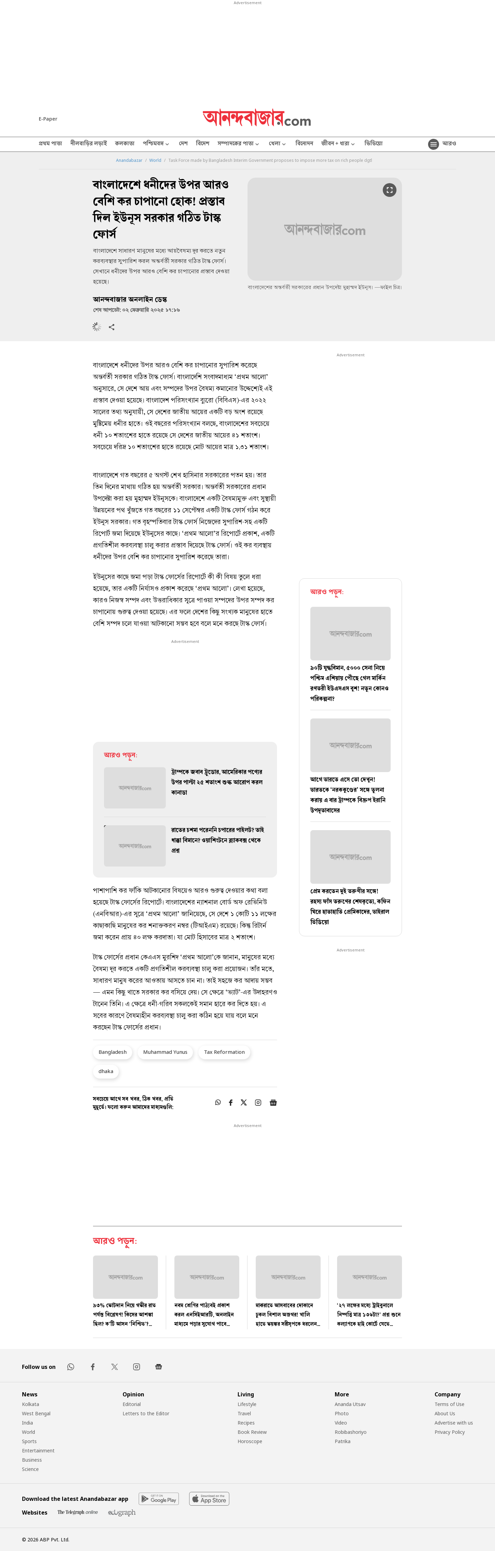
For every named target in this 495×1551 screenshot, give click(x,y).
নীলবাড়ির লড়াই (88, 144)
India (27, 1422)
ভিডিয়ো (374, 144)
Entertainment (38, 1450)
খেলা (278, 144)
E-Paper (48, 118)
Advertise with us (454, 1422)
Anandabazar (129, 160)
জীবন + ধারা (338, 144)
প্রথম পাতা (50, 144)
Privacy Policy (450, 1432)
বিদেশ (202, 144)
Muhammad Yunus (165, 1051)
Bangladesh (113, 1051)
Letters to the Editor (146, 1413)
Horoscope (250, 1441)
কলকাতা (125, 144)
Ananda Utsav (350, 1404)
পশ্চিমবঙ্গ (157, 144)
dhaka (106, 1071)
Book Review (252, 1432)
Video (341, 1422)
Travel (244, 1413)
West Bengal (36, 1413)
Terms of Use (449, 1404)
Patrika (342, 1441)
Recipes (246, 1422)
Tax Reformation (224, 1051)
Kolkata (30, 1404)
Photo (342, 1413)
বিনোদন (304, 144)
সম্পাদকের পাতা (239, 144)
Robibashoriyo (351, 1432)
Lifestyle (247, 1404)
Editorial (132, 1404)
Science (30, 1469)
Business (32, 1460)
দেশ (183, 144)
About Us (445, 1413)
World (155, 160)
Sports (29, 1441)
